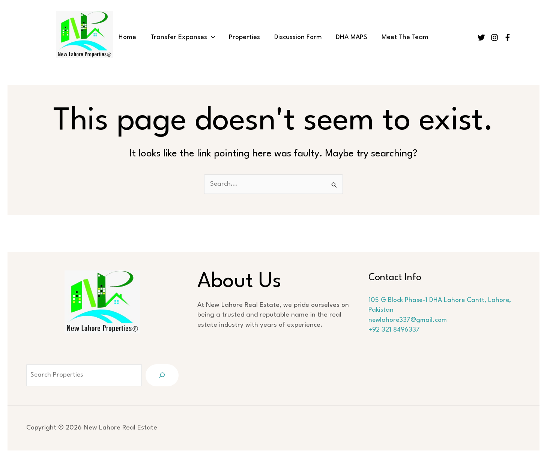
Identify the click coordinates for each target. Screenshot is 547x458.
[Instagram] (494, 37)
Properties (245, 37)
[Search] (162, 375)
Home (134, 37)
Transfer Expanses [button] (187, 37)
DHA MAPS (347, 37)
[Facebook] (507, 37)
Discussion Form (296, 37)
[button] (215, 37)
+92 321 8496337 (394, 330)
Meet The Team (397, 37)
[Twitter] (481, 37)
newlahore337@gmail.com (408, 320)
